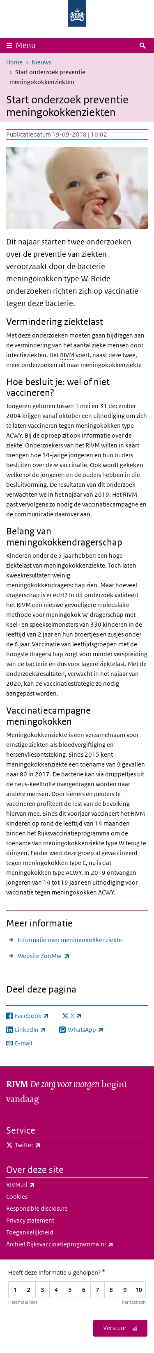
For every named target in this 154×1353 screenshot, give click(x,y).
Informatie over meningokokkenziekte (70, 940)
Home (14, 62)
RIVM (67, 355)
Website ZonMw (44, 956)
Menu (26, 45)
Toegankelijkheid (29, 1232)
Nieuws (41, 62)
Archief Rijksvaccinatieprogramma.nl (77, 1244)
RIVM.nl (38, 1185)
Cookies (17, 1196)
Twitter (46, 1145)
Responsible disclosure (37, 1208)
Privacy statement (30, 1220)
